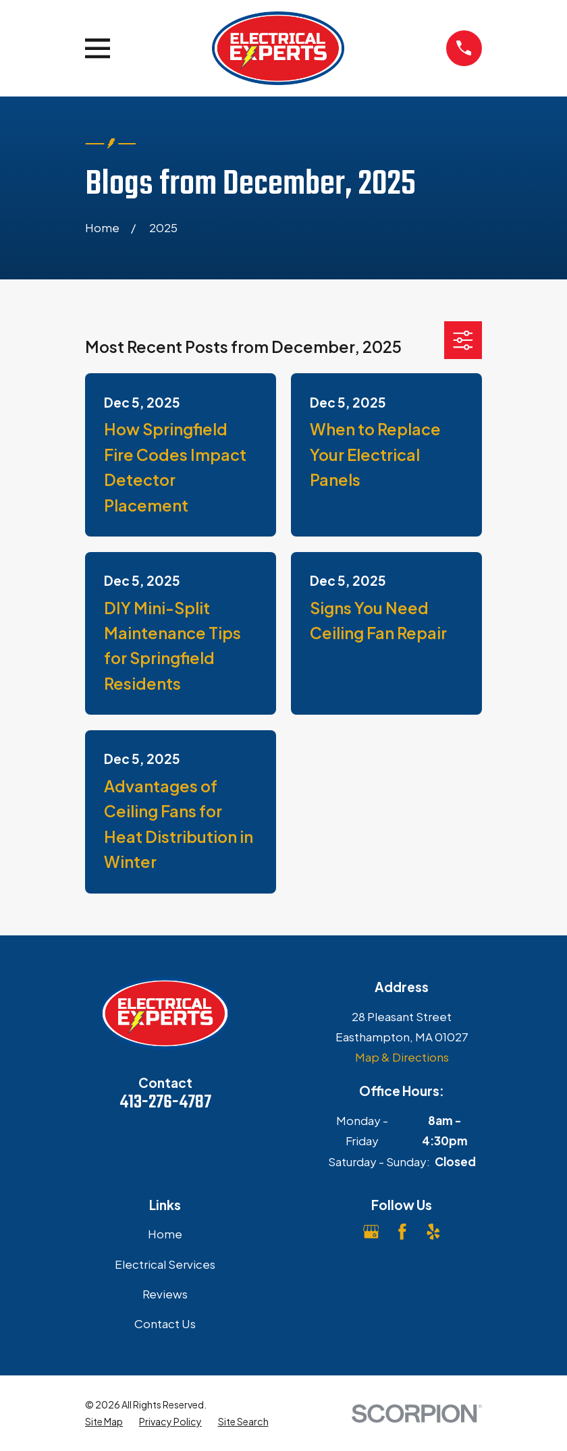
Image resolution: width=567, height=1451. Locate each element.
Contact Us (165, 1323)
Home (165, 1233)
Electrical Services (165, 1264)
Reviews (165, 1293)
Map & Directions (402, 1056)
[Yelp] (433, 1232)
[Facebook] (402, 1232)
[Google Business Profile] (371, 1232)
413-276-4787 (165, 1103)
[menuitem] (104, 1421)
